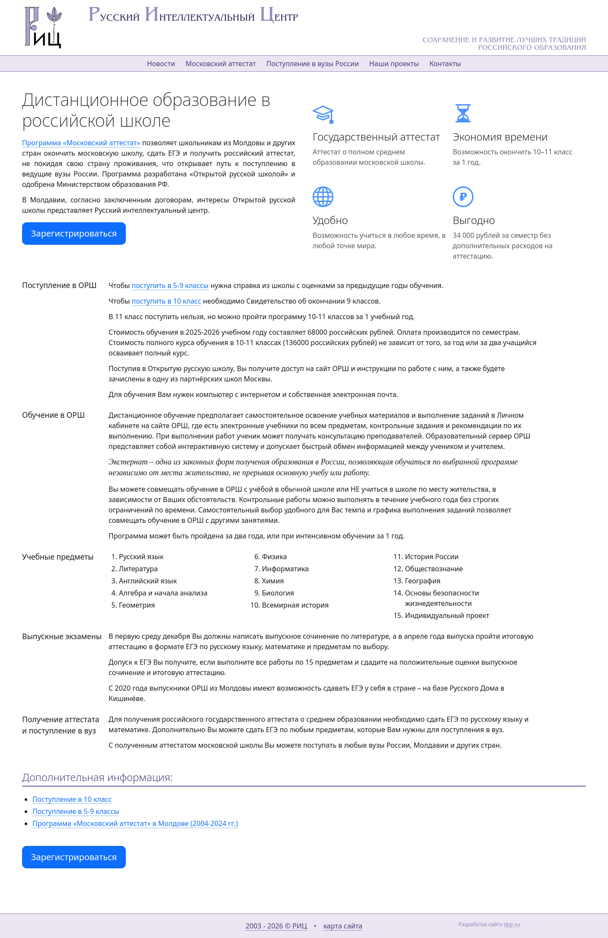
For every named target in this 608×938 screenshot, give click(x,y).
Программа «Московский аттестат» (81, 142)
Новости (161, 63)
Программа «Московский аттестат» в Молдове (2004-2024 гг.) (135, 823)
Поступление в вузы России (312, 63)
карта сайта (342, 926)
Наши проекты (394, 63)
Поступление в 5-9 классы (75, 811)
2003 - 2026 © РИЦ (276, 926)
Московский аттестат (221, 63)
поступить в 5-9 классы (170, 285)
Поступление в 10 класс (72, 799)
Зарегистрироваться (74, 233)
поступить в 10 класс (167, 301)
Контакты (445, 63)
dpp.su (511, 924)
